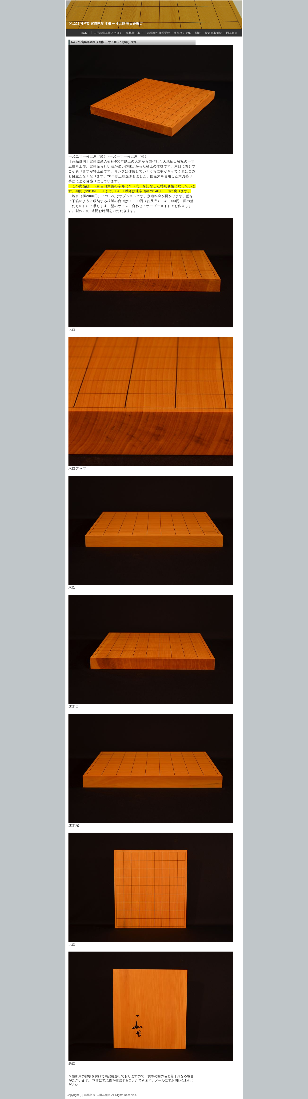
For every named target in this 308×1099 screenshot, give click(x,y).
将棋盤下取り (134, 33)
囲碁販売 (231, 33)
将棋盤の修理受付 (158, 33)
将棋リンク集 (182, 33)
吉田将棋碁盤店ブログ (108, 33)
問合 (198, 33)
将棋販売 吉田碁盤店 (97, 1095)
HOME (85, 33)
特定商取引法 (213, 33)
